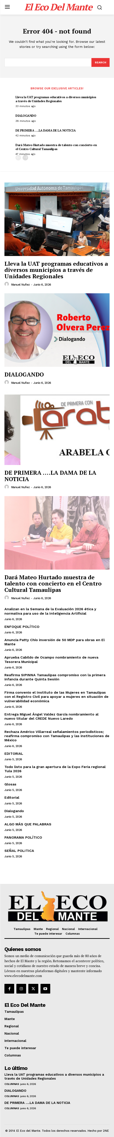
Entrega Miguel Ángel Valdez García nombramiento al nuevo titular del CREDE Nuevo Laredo (51, 716)
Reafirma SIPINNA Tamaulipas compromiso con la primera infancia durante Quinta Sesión (54, 677)
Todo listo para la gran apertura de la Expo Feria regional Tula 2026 (55, 769)
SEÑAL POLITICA (19, 851)
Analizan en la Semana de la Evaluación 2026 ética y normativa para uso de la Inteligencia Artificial (50, 611)
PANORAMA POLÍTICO (23, 837)
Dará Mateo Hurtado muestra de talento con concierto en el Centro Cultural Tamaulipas (56, 147)
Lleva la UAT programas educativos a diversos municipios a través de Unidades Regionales (55, 99)
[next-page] (25, 157)
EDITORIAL (13, 753)
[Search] (100, 62)
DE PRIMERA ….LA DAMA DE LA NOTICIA (45, 130)
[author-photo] (7, 284)
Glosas (10, 784)
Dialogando (14, 811)
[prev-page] (18, 157)
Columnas (11, 1084)
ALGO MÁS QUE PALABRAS (27, 824)
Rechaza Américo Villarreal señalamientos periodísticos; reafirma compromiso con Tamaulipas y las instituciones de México (56, 736)
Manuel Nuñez (20, 284)
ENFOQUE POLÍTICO (21, 627)
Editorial (11, 797)
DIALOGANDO (25, 115)
